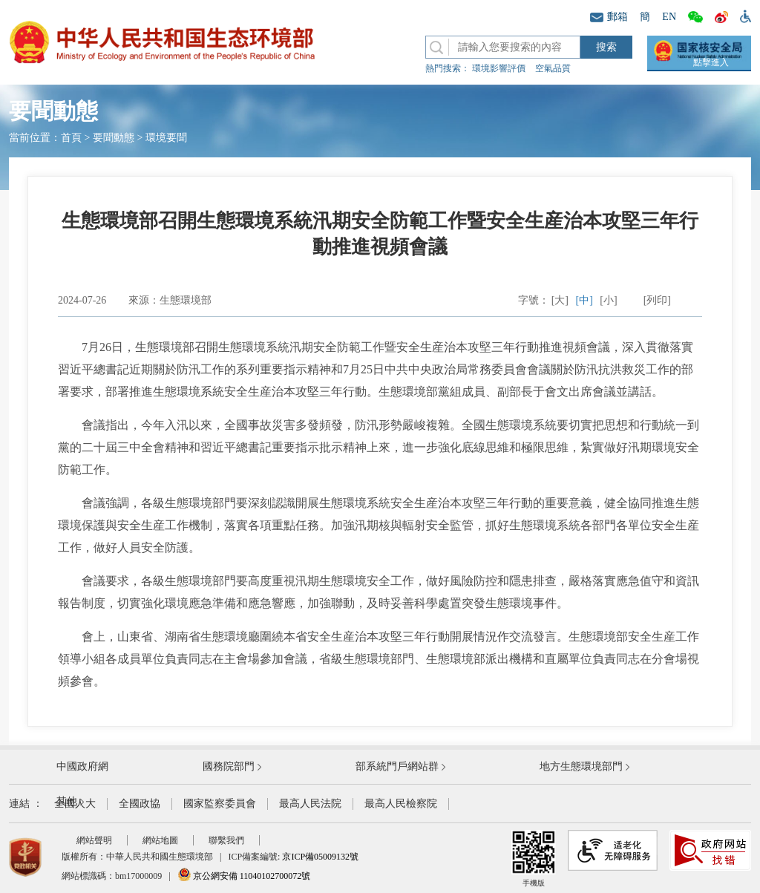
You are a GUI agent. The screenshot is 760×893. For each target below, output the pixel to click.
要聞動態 (113, 137)
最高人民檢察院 (400, 803)
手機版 (533, 858)
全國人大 (75, 803)
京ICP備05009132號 (320, 856)
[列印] (657, 300)
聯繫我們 (226, 840)
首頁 (71, 137)
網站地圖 (160, 840)
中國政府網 (82, 766)
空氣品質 (553, 68)
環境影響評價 (498, 68)
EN (669, 16)
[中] (584, 300)
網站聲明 (94, 840)
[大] (560, 300)
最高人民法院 (310, 803)
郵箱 (609, 16)
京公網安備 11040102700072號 (244, 876)
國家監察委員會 (219, 803)
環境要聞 (166, 137)
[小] (608, 300)
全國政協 (139, 803)
